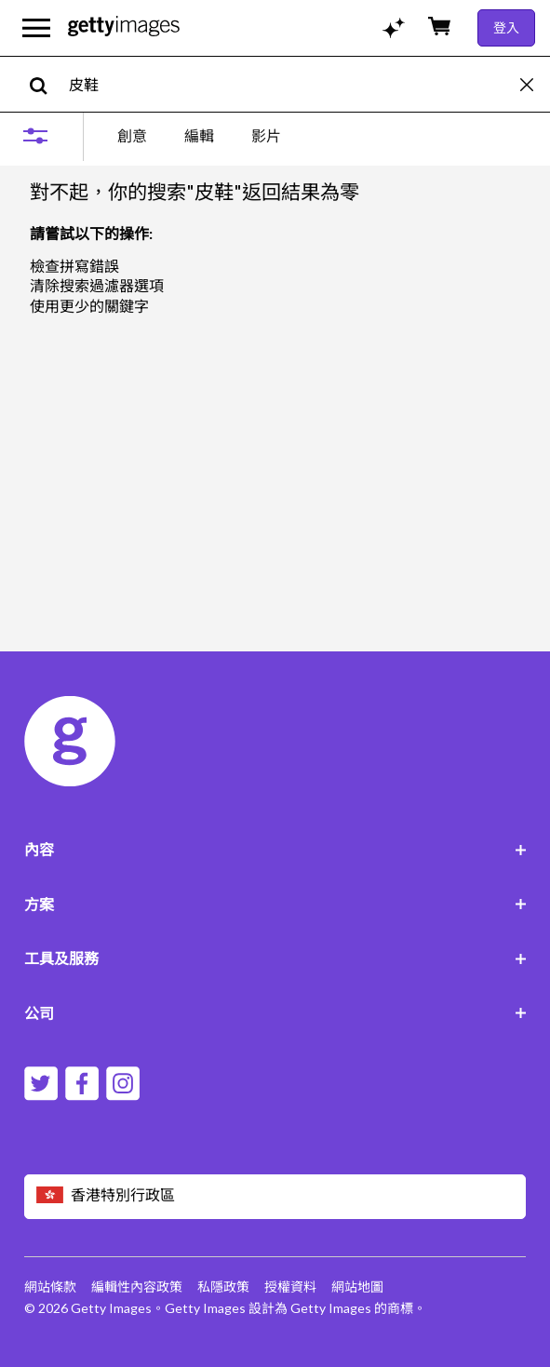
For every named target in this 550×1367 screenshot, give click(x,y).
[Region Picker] (275, 1196)
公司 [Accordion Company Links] (275, 1013)
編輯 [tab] (199, 135)
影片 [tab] (266, 135)
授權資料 (290, 1286)
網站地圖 (357, 1286)
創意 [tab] (132, 135)
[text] (291, 84)
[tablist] (199, 135)
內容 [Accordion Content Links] (275, 849)
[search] (46, 84)
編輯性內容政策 (136, 1286)
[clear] (535, 84)
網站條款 (50, 1286)
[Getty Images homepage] (124, 27)
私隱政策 (223, 1286)
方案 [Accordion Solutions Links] (275, 904)
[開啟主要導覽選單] (36, 28)
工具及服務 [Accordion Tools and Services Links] (275, 958)
